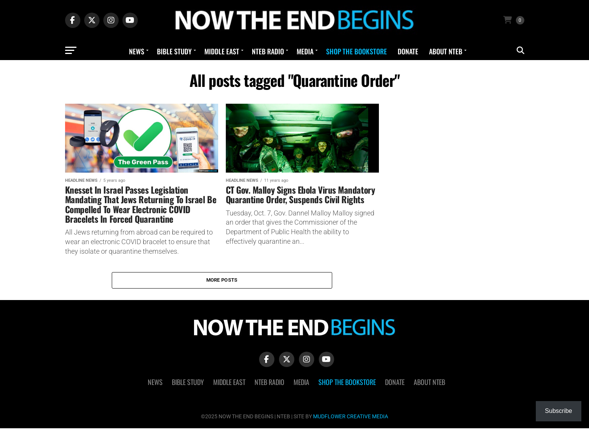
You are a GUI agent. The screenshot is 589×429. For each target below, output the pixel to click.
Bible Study (174, 51)
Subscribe (558, 411)
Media (305, 51)
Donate (408, 51)
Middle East (221, 51)
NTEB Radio (268, 51)
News (136, 51)
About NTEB (445, 51)
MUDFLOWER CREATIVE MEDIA (350, 417)
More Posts (222, 280)
